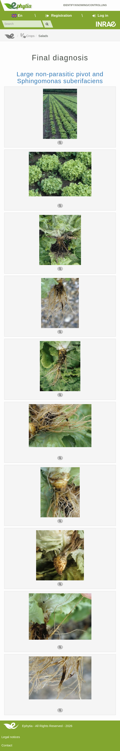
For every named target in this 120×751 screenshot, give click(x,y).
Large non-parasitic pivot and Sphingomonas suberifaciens (60, 77)
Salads (43, 36)
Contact (6, 745)
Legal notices (10, 737)
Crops (27, 36)
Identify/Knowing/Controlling (85, 5)
